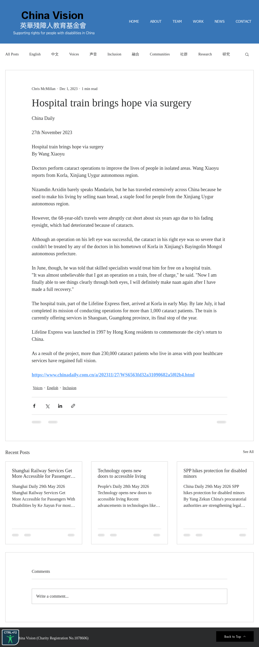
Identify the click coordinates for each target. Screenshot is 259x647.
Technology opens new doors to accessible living (122, 473)
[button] (246, 54)
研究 (226, 54)
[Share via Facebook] (34, 405)
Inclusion (114, 54)
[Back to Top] (235, 636)
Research (205, 54)
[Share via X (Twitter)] (47, 405)
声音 (93, 54)
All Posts (12, 54)
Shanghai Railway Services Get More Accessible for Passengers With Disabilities (42, 473)
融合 (135, 54)
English (35, 54)
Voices (74, 54)
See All (248, 452)
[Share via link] (73, 405)
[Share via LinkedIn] (60, 405)
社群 (184, 54)
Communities (160, 54)
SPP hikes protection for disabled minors (215, 473)
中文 (55, 54)
